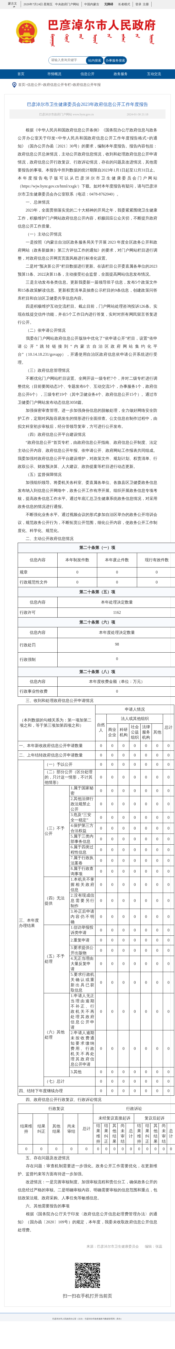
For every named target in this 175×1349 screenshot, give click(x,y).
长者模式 (124, 4)
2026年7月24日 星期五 (38, 4)
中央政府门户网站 (67, 4)
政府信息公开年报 (92, 86)
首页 (20, 74)
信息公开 (87, 74)
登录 (138, 4)
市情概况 (54, 74)
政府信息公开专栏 (62, 86)
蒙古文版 (12, 7)
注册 (145, 4)
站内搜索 (94, 60)
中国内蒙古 (91, 4)
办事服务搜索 (115, 60)
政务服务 (121, 74)
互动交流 (154, 74)
